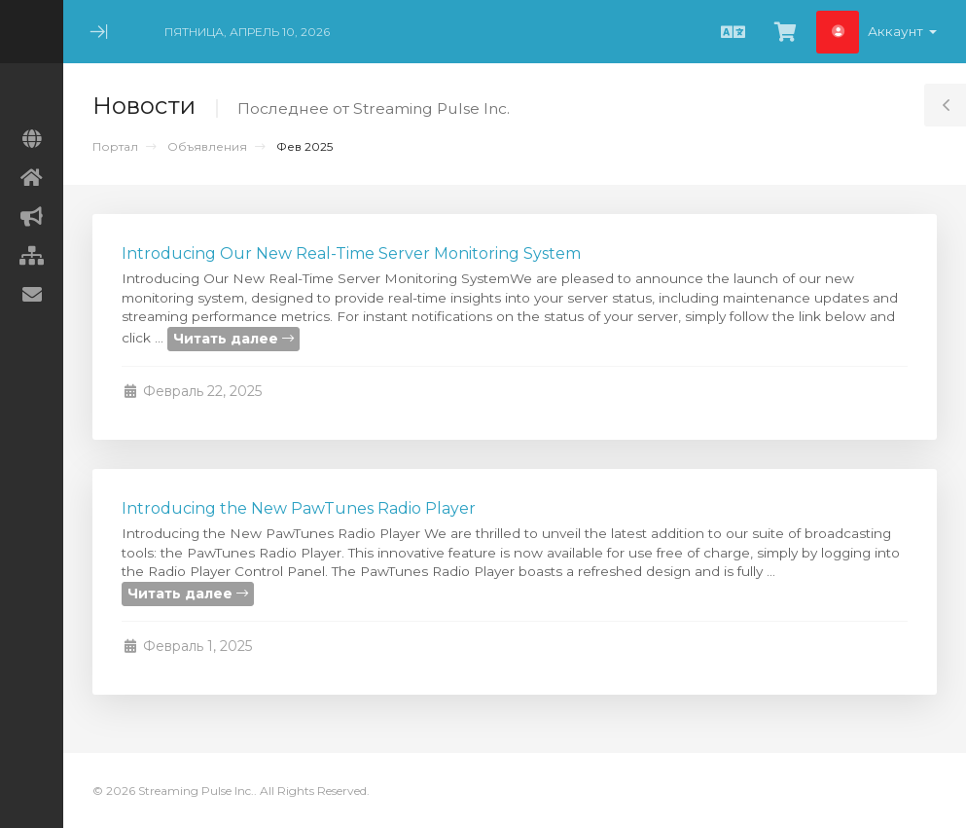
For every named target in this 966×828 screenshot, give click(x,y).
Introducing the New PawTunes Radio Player (299, 508)
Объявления (207, 146)
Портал (115, 146)
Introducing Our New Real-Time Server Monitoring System (351, 253)
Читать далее (233, 338)
